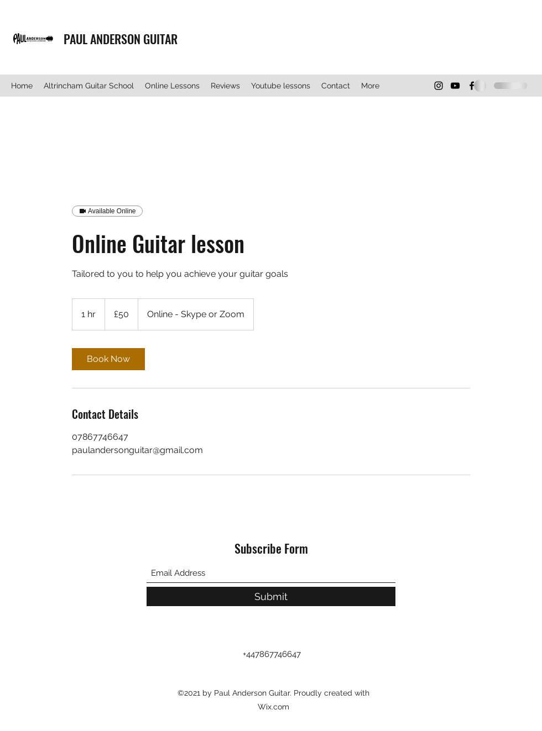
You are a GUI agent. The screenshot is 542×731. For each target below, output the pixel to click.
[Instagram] (438, 85)
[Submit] (271, 596)
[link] (108, 359)
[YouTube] (455, 85)
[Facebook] (471, 85)
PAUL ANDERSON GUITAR (121, 39)
